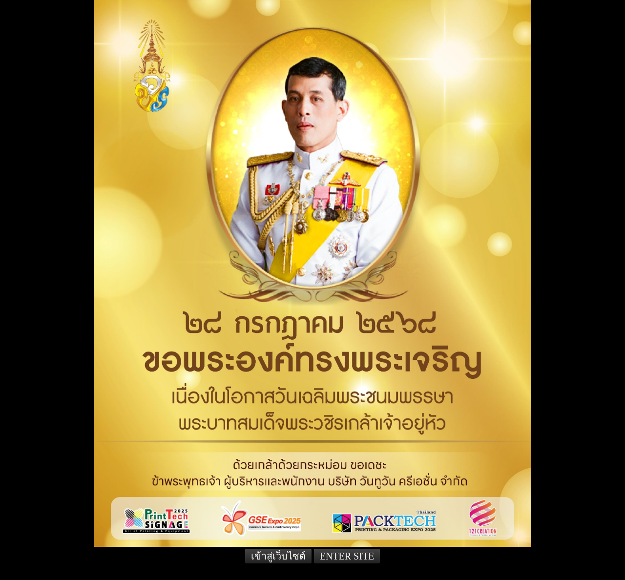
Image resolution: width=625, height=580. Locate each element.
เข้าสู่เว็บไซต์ (278, 556)
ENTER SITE (347, 556)
